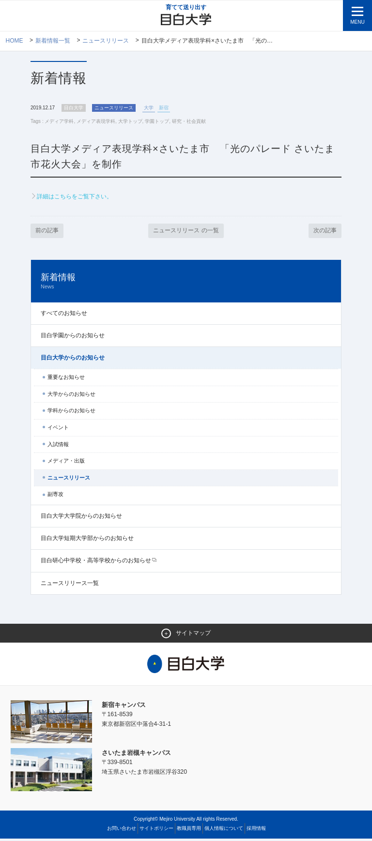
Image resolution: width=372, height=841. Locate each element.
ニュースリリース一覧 (70, 585)
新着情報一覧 (52, 41)
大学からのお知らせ (71, 396)
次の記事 (324, 232)
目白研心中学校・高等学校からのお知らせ (96, 562)
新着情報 (186, 283)
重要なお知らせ (66, 379)
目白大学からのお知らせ (73, 359)
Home (14, 41)
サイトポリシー (156, 830)
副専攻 (55, 496)
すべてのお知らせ (64, 315)
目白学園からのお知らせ (73, 337)
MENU (357, 22)
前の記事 (48, 232)
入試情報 (58, 446)
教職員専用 (189, 830)
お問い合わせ (121, 830)
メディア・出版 (66, 463)
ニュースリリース (106, 41)
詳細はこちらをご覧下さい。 (78, 197)
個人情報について (223, 830)
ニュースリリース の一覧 (186, 232)
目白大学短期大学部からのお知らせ (87, 540)
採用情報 (256, 830)
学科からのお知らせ (71, 413)
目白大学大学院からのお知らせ (81, 517)
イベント (58, 429)
